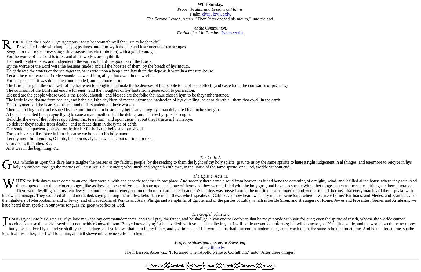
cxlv (226, 14)
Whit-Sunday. (210, 4)
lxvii (217, 14)
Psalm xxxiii (232, 33)
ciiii (211, 247)
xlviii (206, 14)
